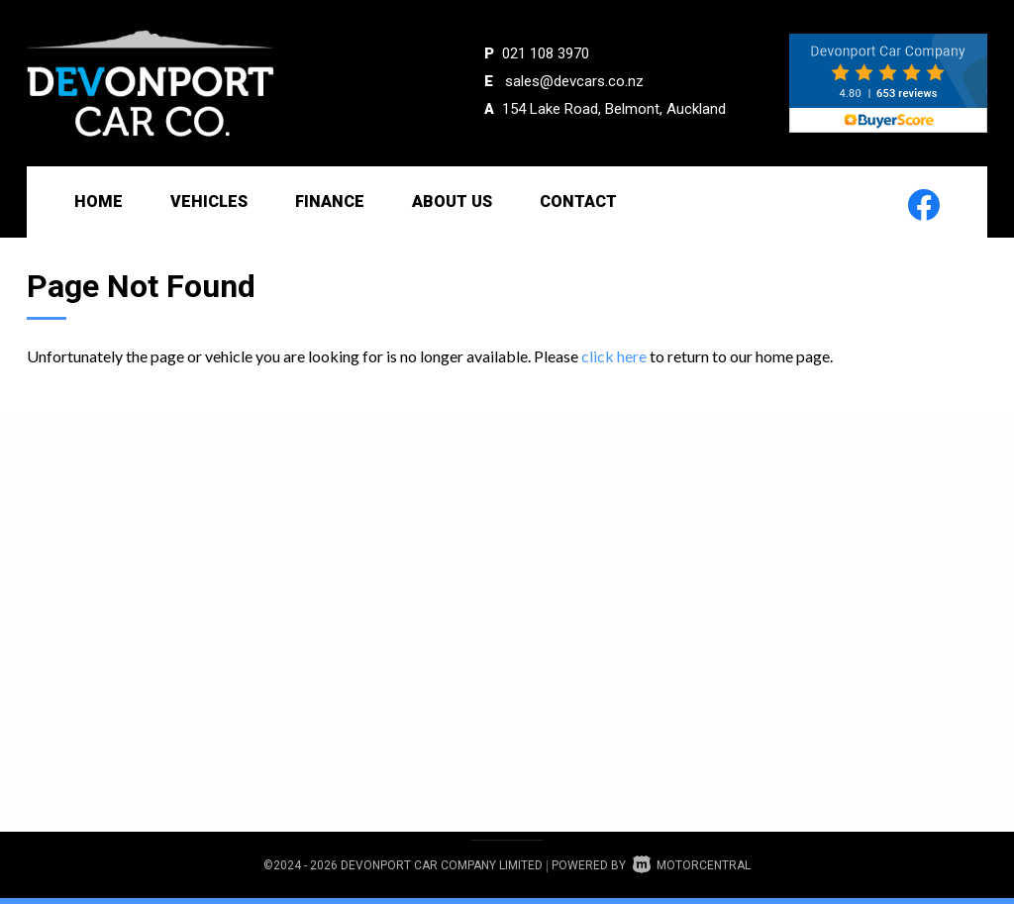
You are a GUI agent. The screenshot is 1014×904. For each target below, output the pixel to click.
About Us (452, 201)
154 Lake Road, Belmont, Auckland (614, 109)
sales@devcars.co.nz (574, 81)
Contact (578, 201)
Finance (329, 201)
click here (614, 356)
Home (98, 201)
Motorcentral (692, 865)
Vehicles (209, 201)
